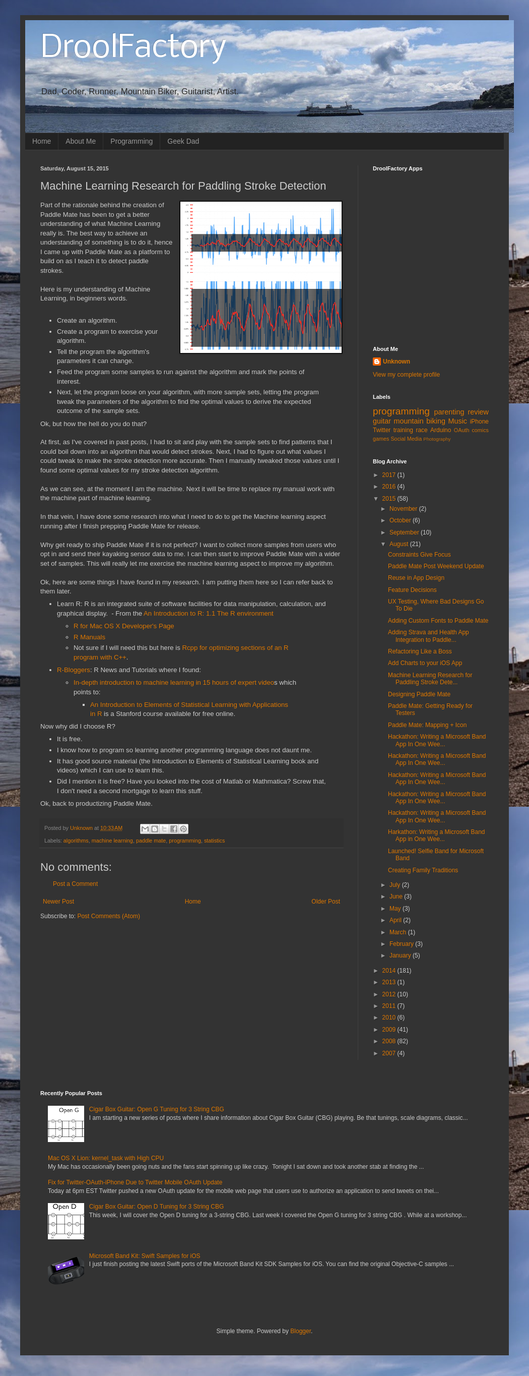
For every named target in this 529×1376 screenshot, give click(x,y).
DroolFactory (133, 48)
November (404, 508)
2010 (390, 1017)
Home (41, 141)
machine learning (112, 840)
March (398, 932)
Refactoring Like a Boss (420, 651)
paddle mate (151, 840)
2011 (390, 1005)
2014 (390, 970)
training (403, 430)
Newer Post (58, 901)
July (395, 884)
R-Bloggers (73, 670)
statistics (214, 840)
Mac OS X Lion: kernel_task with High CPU (106, 1158)
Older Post (325, 901)
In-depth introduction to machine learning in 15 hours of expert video (174, 682)
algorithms (76, 840)
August (399, 544)
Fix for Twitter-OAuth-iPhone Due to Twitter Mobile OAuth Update (135, 1182)
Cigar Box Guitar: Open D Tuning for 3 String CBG (156, 1206)
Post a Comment (75, 883)
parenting (449, 412)
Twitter (381, 430)
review (478, 412)
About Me (80, 141)
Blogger (300, 1331)
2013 (390, 982)
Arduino (440, 430)
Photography (436, 439)
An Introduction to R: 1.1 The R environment (209, 613)
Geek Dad (183, 141)
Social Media (406, 439)
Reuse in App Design (416, 577)
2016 (390, 486)
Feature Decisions (412, 589)
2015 (390, 498)
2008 (390, 1041)
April (396, 920)
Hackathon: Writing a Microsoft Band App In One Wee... (437, 740)
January (401, 955)
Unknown (396, 361)
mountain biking (419, 421)
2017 (390, 474)
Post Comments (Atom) (108, 916)
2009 (390, 1029)
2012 (390, 994)
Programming (131, 141)
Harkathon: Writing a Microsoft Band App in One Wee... (436, 835)
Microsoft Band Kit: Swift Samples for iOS (145, 1256)
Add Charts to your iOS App (425, 663)
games (381, 439)
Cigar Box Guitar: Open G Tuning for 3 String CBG (156, 1109)
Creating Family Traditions (423, 870)
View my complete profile (406, 374)
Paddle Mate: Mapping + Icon (427, 725)
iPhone (479, 421)
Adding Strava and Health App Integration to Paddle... (428, 636)
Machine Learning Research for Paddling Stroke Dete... (430, 679)
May (396, 908)
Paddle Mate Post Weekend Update (436, 566)
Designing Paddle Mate (419, 694)
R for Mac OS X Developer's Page (124, 626)
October (401, 520)
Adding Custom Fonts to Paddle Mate (438, 620)
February (402, 943)
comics (480, 430)
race (421, 430)
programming (185, 840)
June (396, 896)
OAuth (462, 430)
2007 (390, 1053)
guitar (382, 421)
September (405, 532)
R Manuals (89, 637)
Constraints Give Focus (419, 554)
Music (457, 421)
